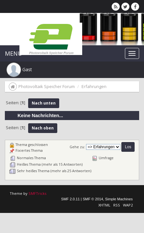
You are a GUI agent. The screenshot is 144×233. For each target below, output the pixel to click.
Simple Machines (119, 199)
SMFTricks (37, 193)
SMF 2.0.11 (70, 199)
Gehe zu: (77, 147)
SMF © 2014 (93, 199)
